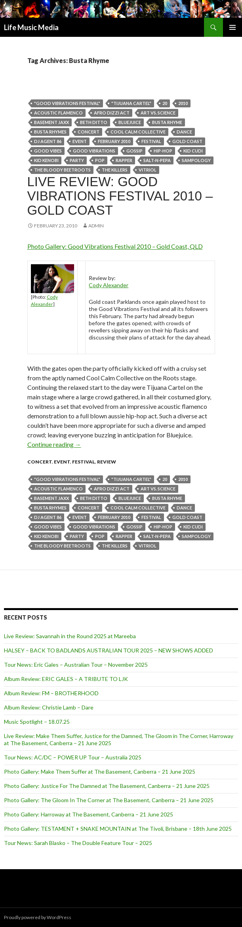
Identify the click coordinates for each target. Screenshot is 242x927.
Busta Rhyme (167, 122)
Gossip (134, 150)
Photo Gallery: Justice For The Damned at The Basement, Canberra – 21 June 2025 (107, 785)
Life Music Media (31, 27)
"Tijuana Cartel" (131, 103)
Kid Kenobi (46, 160)
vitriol (147, 169)
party (77, 160)
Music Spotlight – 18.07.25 (37, 721)
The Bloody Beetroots (62, 169)
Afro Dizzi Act (112, 112)
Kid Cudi (193, 150)
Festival (151, 141)
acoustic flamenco (58, 112)
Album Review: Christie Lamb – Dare (48, 707)
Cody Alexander (108, 285)
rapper (124, 160)
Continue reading (54, 444)
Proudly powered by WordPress (37, 917)
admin (96, 226)
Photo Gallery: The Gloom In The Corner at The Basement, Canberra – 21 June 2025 (108, 800)
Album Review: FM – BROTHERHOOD (51, 693)
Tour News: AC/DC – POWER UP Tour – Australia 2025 (72, 757)
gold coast (187, 141)
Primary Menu (232, 27)
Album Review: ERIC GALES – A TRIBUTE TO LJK (66, 678)
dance (184, 131)
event (79, 141)
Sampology (196, 160)
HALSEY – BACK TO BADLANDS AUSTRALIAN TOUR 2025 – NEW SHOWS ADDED (108, 650)
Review (106, 462)
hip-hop (163, 150)
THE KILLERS (115, 169)
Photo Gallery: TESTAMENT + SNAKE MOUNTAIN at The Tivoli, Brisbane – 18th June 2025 (118, 828)
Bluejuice (129, 122)
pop (100, 160)
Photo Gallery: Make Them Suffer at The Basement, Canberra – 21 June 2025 (99, 771)
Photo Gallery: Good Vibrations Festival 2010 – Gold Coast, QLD (115, 246)
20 (164, 103)
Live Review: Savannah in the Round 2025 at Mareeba (70, 636)
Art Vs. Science (158, 112)
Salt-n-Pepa (157, 160)
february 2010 (114, 141)
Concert (88, 131)
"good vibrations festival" (67, 103)
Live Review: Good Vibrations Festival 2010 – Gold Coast (120, 195)
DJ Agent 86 (47, 141)
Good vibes (48, 150)
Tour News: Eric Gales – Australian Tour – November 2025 (76, 664)
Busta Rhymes (50, 131)
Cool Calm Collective (138, 131)
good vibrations (94, 150)
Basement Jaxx (51, 122)
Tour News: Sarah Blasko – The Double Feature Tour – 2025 (78, 842)
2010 (183, 103)
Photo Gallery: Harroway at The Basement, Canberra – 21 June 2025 (88, 814)
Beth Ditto (93, 122)
